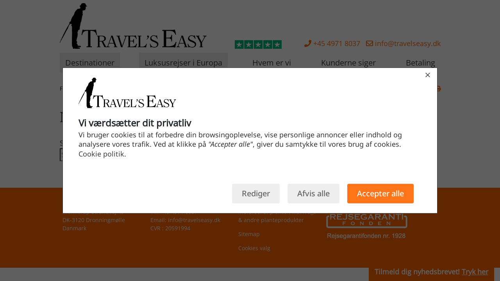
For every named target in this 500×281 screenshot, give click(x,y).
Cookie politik (101, 153)
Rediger (256, 193)
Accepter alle (380, 193)
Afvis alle (313, 193)
